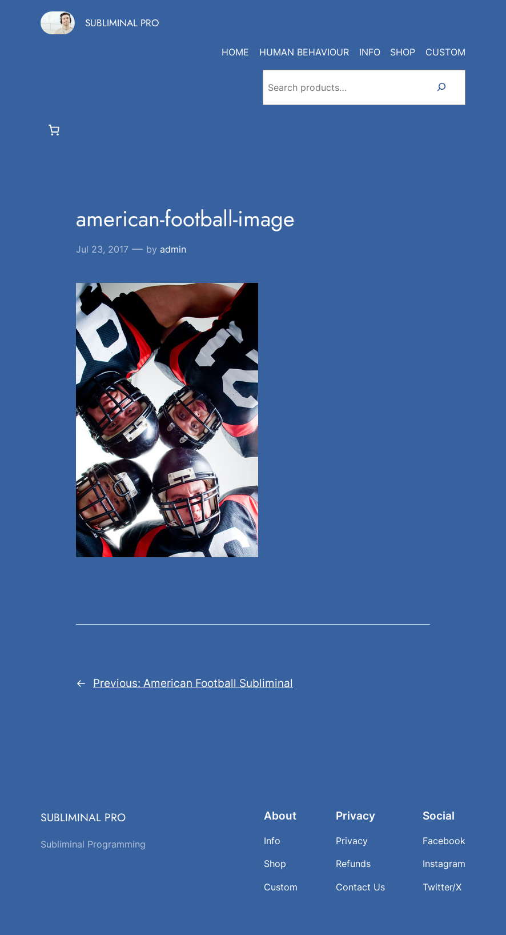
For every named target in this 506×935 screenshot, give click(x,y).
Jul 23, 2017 (102, 249)
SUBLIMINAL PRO (122, 23)
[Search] (441, 87)
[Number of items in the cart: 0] (54, 129)
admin (173, 249)
